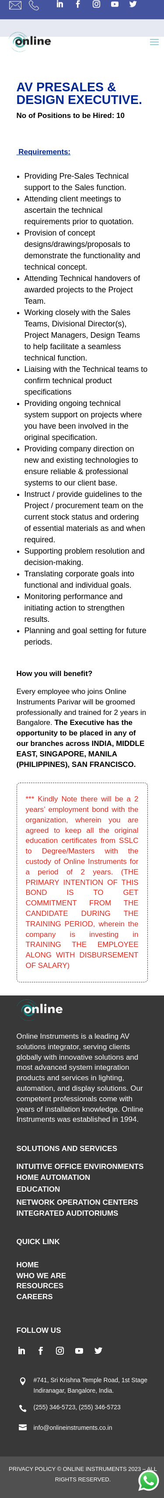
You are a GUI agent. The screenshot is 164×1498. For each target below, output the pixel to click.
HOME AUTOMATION (54, 1177)
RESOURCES (40, 1286)
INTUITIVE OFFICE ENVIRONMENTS (80, 1166)
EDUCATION (38, 1189)
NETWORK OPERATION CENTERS (77, 1202)
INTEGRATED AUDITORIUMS (68, 1213)
